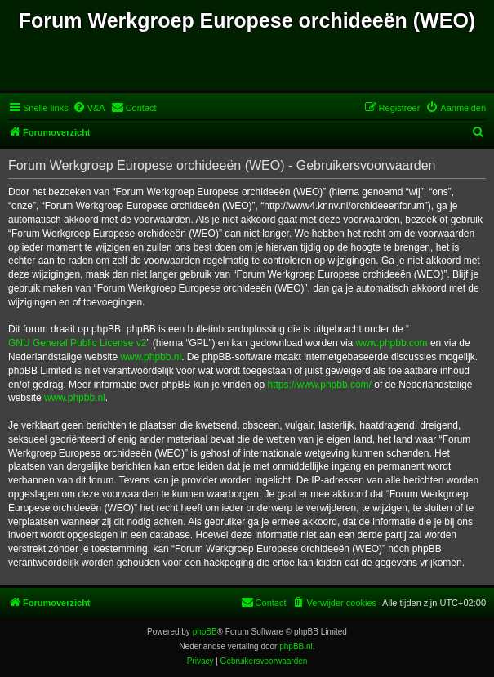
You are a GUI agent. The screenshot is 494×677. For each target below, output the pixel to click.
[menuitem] (89, 108)
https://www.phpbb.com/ (320, 384)
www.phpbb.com (392, 343)
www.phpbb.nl (150, 357)
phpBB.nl (296, 646)
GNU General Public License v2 (77, 343)
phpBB (205, 631)
